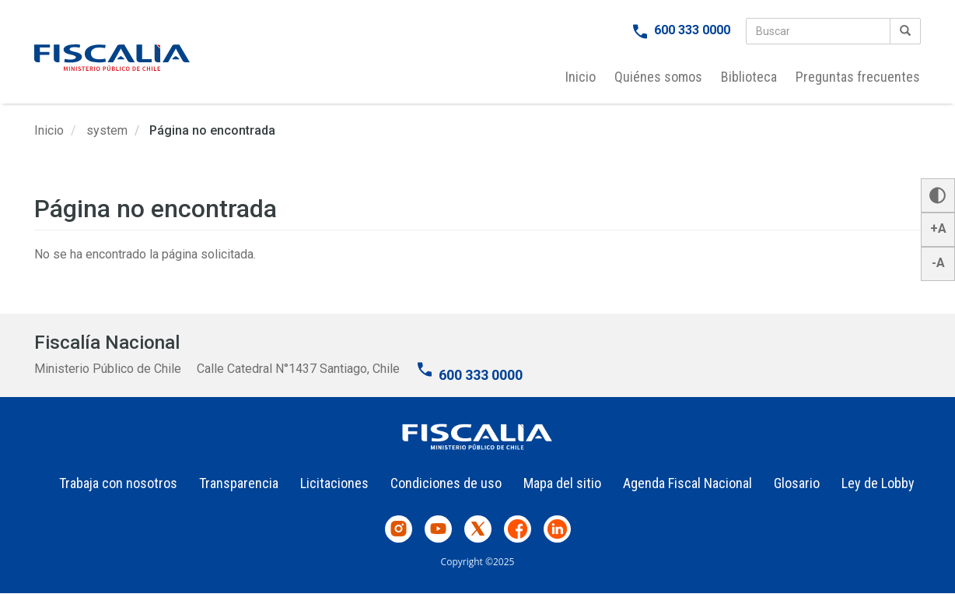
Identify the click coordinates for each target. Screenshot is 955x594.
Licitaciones (334, 483)
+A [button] (938, 228)
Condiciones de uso (446, 483)
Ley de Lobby (878, 483)
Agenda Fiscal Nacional (687, 483)
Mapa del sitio (562, 483)
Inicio (580, 77)
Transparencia (238, 483)
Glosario (797, 483)
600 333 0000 (692, 30)
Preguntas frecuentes (858, 77)
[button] (938, 195)
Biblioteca (749, 77)
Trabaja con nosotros (118, 483)
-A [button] (938, 262)
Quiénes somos (658, 77)
